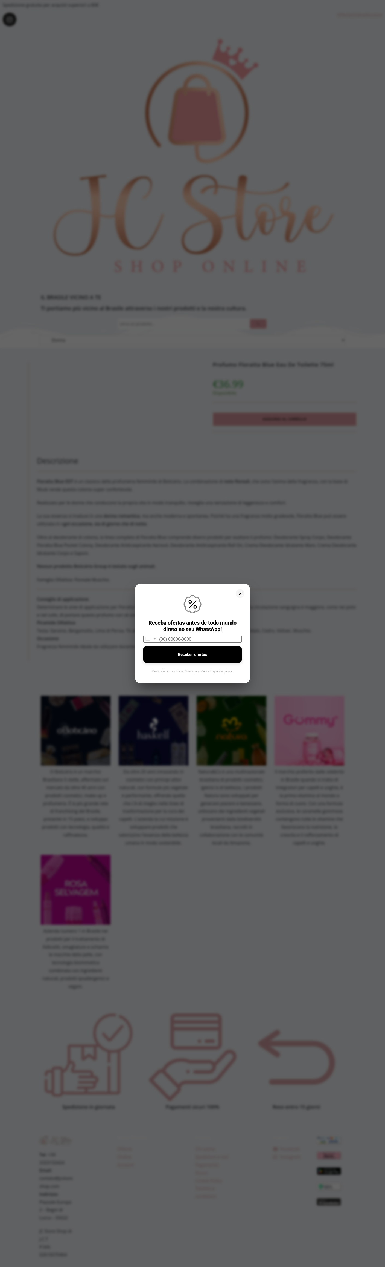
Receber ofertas (192, 654)
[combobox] (150, 639)
